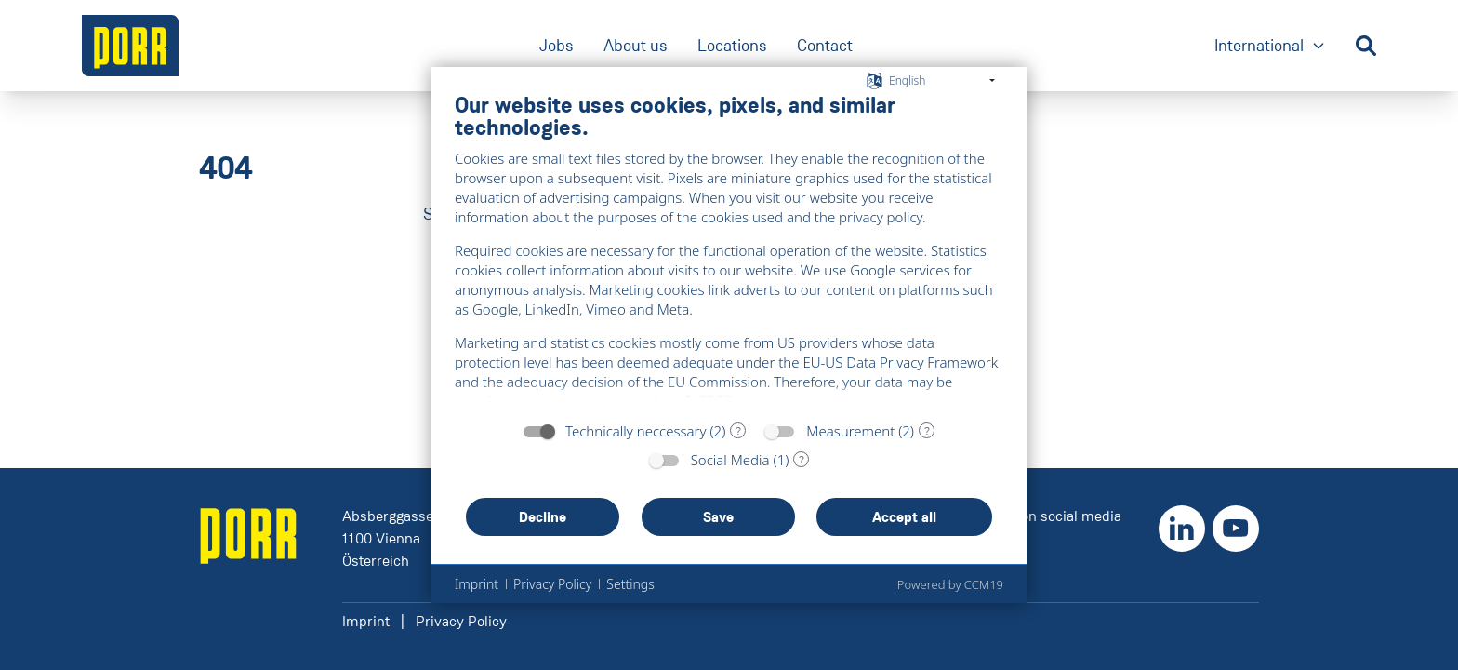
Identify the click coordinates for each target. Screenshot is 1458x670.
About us (635, 45)
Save (718, 517)
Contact (825, 45)
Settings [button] (630, 584)
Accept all (904, 517)
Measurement (850, 431)
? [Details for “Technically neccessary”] (738, 430)
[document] (729, 251)
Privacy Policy (461, 621)
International (1270, 47)
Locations (732, 45)
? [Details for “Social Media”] (801, 459)
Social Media (730, 459)
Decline (542, 517)
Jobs (556, 45)
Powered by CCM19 (950, 584)
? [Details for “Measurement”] (927, 430)
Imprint (366, 621)
